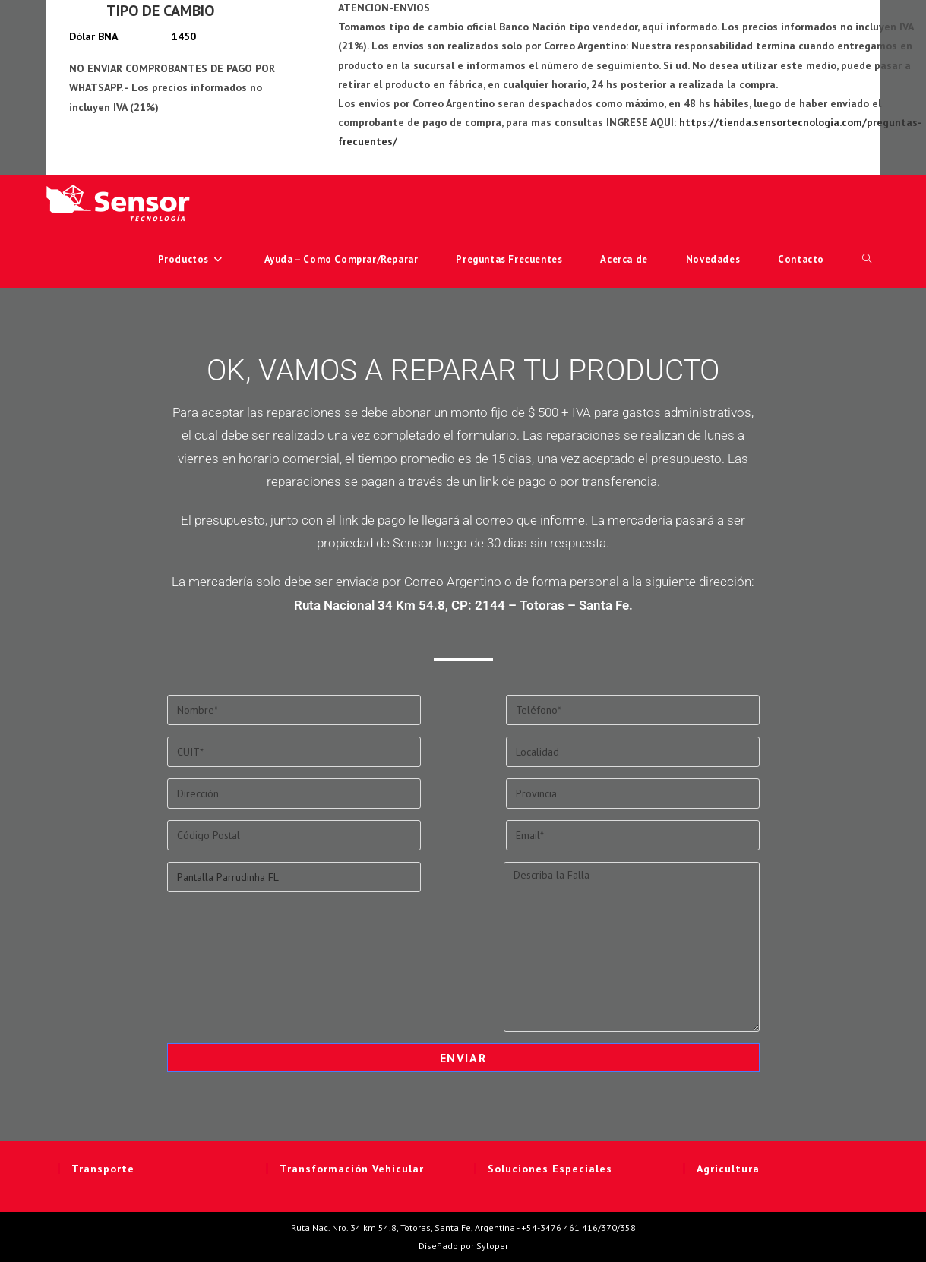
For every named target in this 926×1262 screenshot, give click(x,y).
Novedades (713, 259)
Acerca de (623, 259)
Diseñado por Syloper (463, 1245)
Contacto (801, 259)
